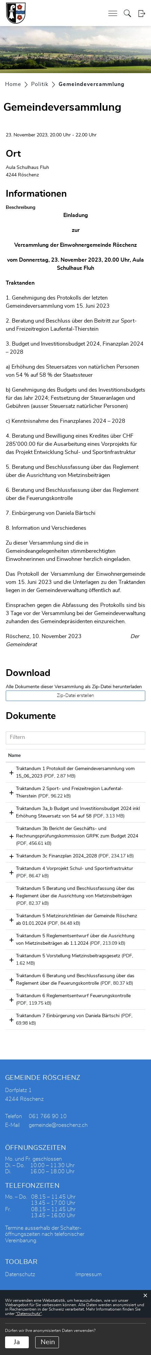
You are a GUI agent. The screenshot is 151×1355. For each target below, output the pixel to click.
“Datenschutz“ (29, 1314)
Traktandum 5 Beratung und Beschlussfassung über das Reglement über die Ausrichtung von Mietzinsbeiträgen (57, 918)
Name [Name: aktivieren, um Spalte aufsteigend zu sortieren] (14, 755)
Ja (17, 1342)
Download (129, 770)
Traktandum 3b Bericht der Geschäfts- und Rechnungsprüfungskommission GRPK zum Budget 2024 (55, 851)
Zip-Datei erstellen (75, 695)
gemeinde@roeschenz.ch (58, 1162)
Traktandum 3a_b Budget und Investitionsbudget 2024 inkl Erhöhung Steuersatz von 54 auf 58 (49, 823)
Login (141, 13)
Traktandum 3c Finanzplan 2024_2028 (48, 871)
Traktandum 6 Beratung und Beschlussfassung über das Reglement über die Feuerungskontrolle (57, 1013)
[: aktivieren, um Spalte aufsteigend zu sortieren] (129, 755)
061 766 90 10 (48, 1153)
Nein (48, 1342)
